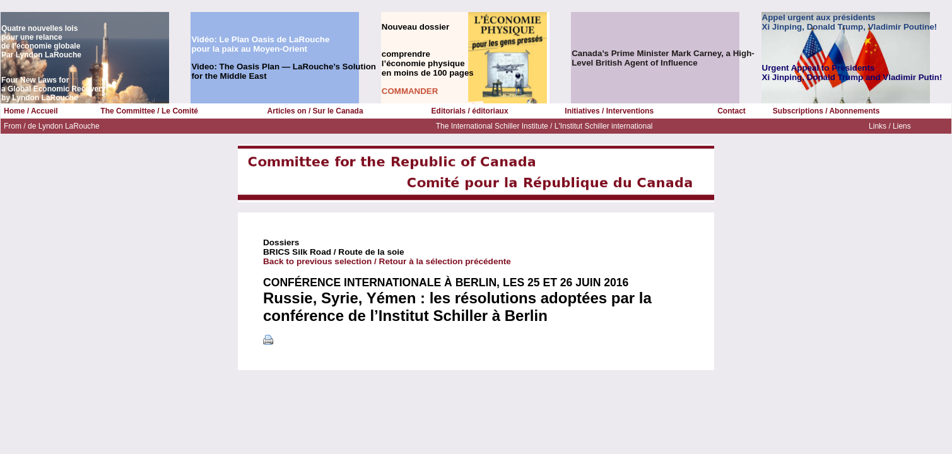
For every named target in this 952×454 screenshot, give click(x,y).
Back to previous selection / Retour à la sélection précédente (387, 261)
